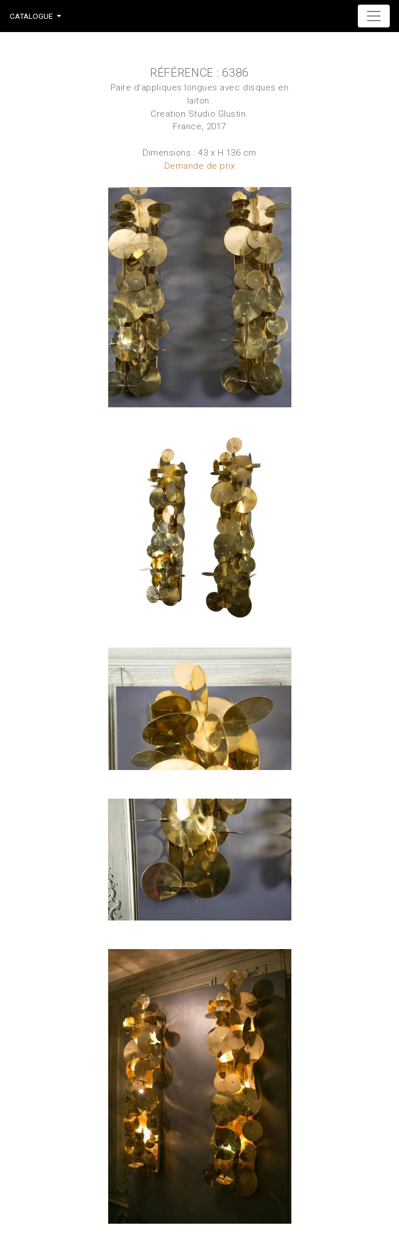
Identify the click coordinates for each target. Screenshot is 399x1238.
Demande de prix (199, 166)
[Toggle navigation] (374, 16)
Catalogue (31, 16)
